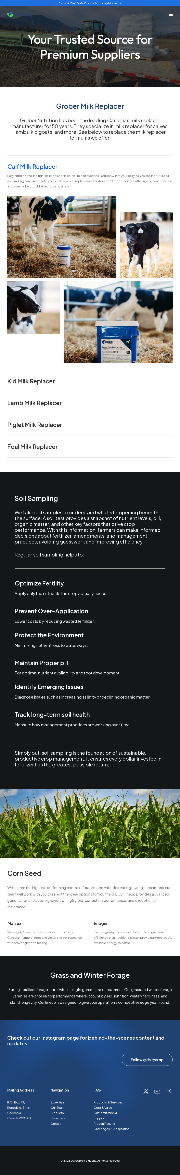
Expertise (57, 1102)
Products (57, 1113)
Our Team (57, 1107)
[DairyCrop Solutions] (20, 14)
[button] (170, 14)
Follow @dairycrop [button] (147, 1059)
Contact (57, 1123)
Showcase (58, 1118)
